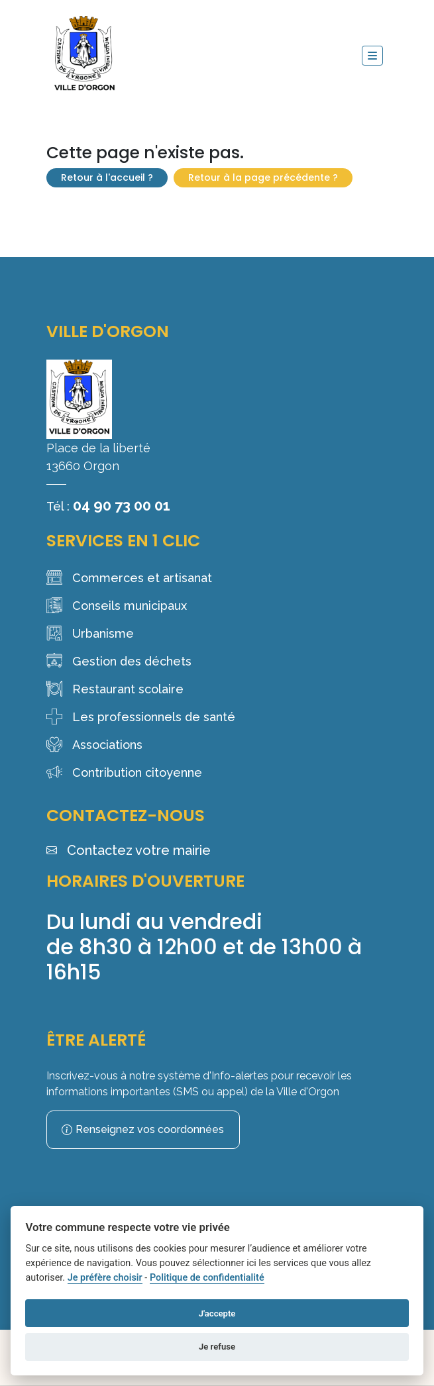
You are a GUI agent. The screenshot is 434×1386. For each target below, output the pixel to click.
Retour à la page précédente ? (263, 177)
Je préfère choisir (105, 1277)
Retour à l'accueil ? (107, 177)
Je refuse (217, 1347)
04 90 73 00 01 (121, 505)
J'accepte (217, 1313)
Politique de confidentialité (207, 1277)
